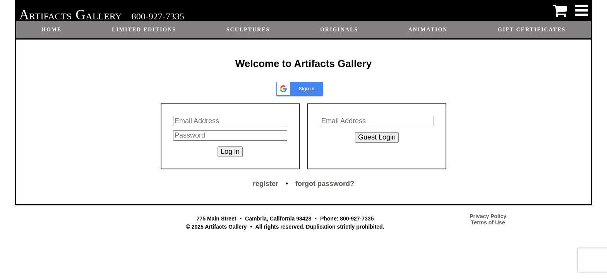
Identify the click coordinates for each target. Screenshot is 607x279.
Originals (339, 30)
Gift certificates (532, 30)
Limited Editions (144, 30)
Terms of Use (488, 222)
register (265, 184)
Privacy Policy (488, 216)
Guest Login (377, 137)
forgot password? (324, 184)
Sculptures (248, 30)
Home (51, 30)
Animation (428, 30)
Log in (230, 151)
